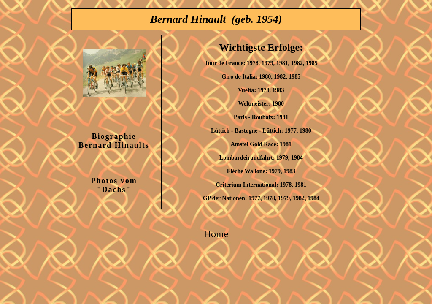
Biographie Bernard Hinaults (113, 140)
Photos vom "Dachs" (114, 185)
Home (216, 233)
